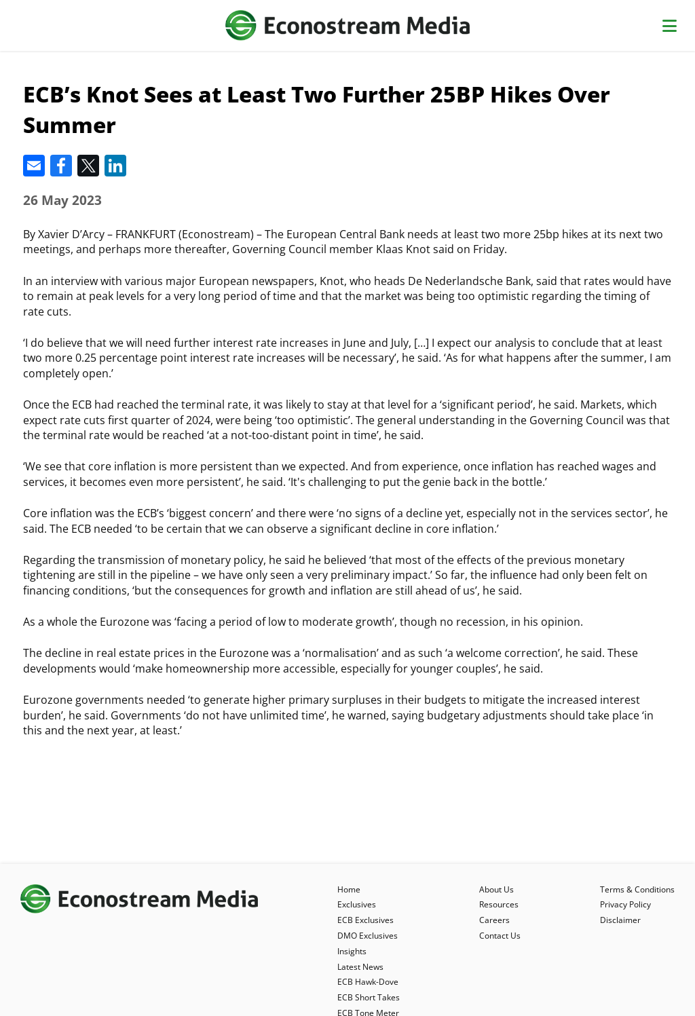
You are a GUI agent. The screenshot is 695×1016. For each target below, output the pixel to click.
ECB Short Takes (368, 997)
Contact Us (500, 935)
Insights (352, 951)
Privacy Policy (625, 904)
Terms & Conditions (637, 889)
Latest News (360, 967)
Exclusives (356, 904)
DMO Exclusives (367, 935)
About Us (496, 889)
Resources (499, 904)
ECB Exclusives (365, 920)
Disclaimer (620, 920)
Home (348, 889)
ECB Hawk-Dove (367, 981)
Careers (494, 920)
